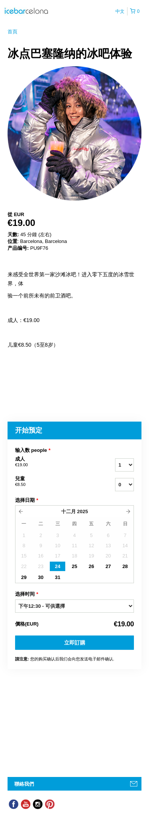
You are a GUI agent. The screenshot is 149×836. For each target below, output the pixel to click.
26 (91, 566)
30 (40, 577)
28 (124, 566)
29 (23, 577)
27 (108, 566)
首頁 (12, 31)
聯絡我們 (24, 784)
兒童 (50, 482)
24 (57, 566)
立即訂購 (74, 643)
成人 (50, 462)
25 (74, 566)
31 (57, 577)
